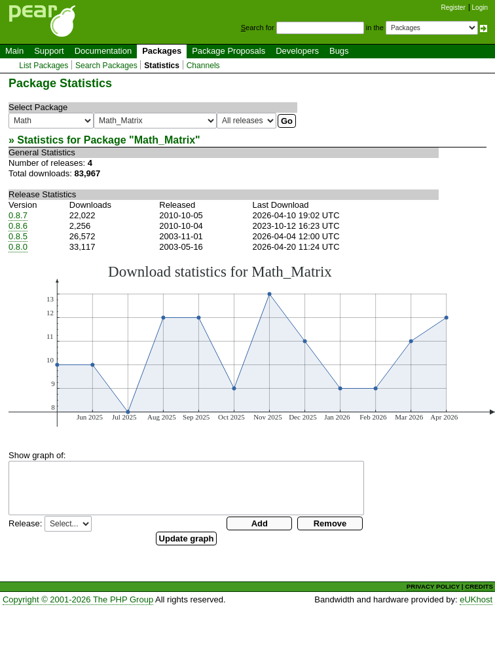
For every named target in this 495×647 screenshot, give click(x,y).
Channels (203, 65)
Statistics (161, 65)
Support (49, 51)
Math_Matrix (164, 140)
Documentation (103, 51)
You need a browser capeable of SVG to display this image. (252, 345)
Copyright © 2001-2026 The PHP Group (78, 599)
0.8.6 (18, 226)
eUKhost (476, 599)
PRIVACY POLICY (433, 586)
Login (480, 7)
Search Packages (106, 65)
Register (453, 7)
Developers (297, 51)
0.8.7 (18, 215)
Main (14, 51)
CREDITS (479, 586)
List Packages (43, 65)
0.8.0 (18, 247)
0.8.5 (18, 236)
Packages (161, 51)
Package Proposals (228, 51)
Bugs (339, 51)
